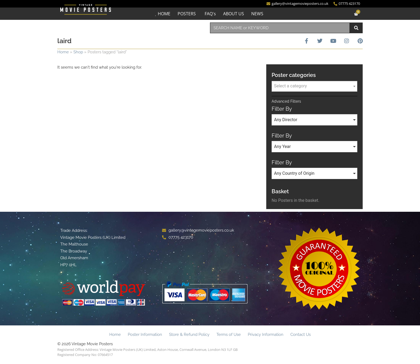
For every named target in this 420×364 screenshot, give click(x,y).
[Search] (356, 28)
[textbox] (314, 86)
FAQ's (210, 14)
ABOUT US (233, 14)
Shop (78, 52)
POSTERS (187, 14)
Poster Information (145, 334)
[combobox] (280, 28)
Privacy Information (265, 334)
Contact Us (300, 334)
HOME (164, 14)
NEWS (257, 14)
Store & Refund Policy (189, 334)
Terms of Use (228, 334)
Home (63, 52)
